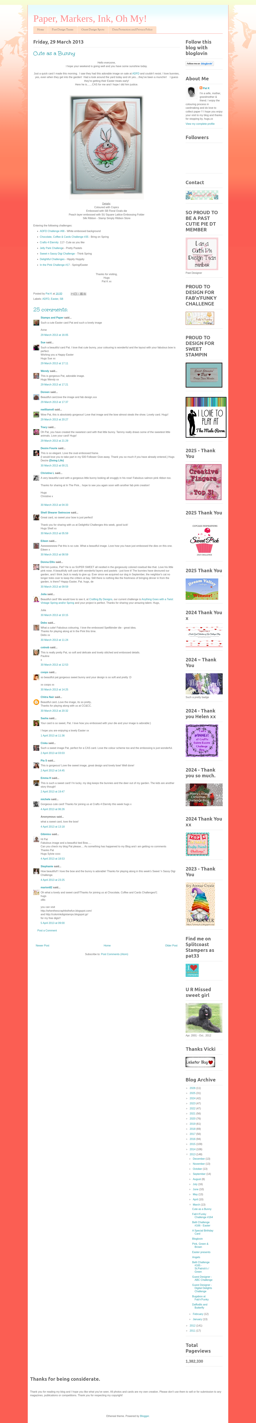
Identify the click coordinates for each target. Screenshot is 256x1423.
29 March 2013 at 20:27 (54, 419)
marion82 (46, 887)
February (198, 1314)
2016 (193, 1139)
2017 (193, 1134)
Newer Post (42, 945)
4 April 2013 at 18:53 (53, 858)
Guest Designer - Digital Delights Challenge (202, 1288)
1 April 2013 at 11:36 (53, 735)
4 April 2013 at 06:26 (53, 809)
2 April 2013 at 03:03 (53, 753)
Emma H (46, 778)
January (198, 1319)
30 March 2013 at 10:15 (54, 615)
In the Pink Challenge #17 (55, 265)
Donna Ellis (48, 562)
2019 (193, 1123)
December (199, 1158)
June (196, 1189)
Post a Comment (47, 930)
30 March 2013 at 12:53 (54, 664)
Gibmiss (46, 834)
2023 (193, 1103)
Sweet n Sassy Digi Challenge (58, 253)
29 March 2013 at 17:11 (54, 363)
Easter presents (201, 1252)
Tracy (44, 427)
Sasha (44, 718)
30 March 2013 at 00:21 (54, 465)
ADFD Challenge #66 (52, 231)
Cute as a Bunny (201, 1209)
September (199, 1174)
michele (45, 799)
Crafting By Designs (100, 599)
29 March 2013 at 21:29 (54, 440)
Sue (43, 342)
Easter (54, 298)
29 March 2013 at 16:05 (54, 335)
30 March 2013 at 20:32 (54, 710)
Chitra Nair (47, 697)
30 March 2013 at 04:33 (54, 505)
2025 (193, 1093)
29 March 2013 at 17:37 (54, 402)
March (197, 1204)
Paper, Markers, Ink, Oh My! (90, 18)
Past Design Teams (62, 30)
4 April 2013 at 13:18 (53, 826)
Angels (196, 1257)
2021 (193, 1113)
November (199, 1163)
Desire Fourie (49, 448)
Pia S (44, 760)
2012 (193, 1325)
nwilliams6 (47, 409)
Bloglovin (197, 1238)
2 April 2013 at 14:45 (53, 770)
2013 (193, 1154)
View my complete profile (200, 123)
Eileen (44, 541)
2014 (193, 1149)
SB (61, 298)
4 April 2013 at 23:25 (53, 880)
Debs (44, 622)
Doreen (45, 392)
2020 (193, 1118)
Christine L (47, 473)
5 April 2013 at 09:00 (53, 923)
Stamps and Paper (52, 317)
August (197, 1179)
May (196, 1194)
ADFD (135, 73)
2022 (193, 1108)
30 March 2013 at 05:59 (54, 533)
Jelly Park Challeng (51, 248)
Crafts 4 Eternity (50, 242)
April (196, 1199)
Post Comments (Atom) (114, 954)
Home (40, 30)
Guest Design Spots (92, 30)
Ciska (44, 743)
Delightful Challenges (52, 259)
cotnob (45, 647)
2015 (193, 1144)
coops (44, 672)
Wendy (45, 371)
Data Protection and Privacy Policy (132, 30)
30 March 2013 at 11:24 (54, 640)
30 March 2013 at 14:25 (54, 689)
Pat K (206, 88)
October (198, 1168)
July (195, 1184)
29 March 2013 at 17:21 (54, 384)
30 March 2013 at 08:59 (54, 554)
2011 (193, 1330)
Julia (44, 594)
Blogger (144, 1416)
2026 (193, 1088)
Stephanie (47, 866)
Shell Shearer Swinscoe (55, 512)
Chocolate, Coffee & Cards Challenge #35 (64, 236)
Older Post (171, 945)
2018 (193, 1128)
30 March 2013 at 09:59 (54, 586)
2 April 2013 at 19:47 (53, 791)
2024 (193, 1098)
